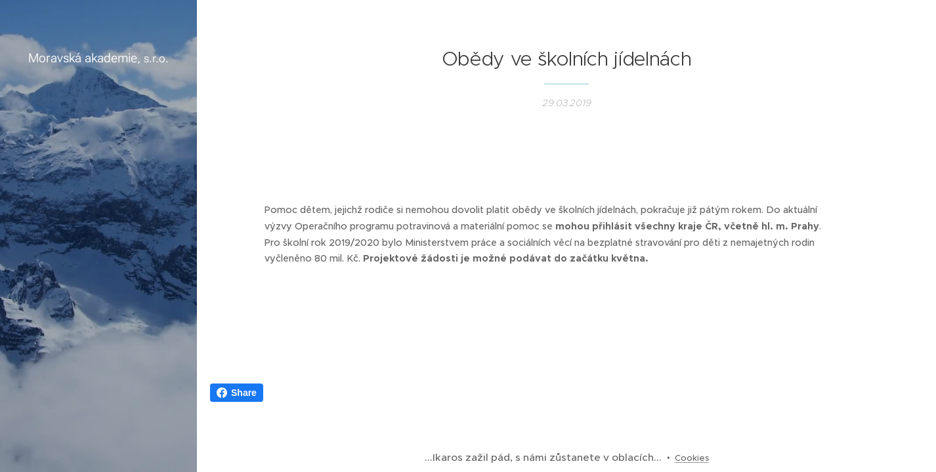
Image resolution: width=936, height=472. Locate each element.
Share (237, 392)
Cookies (692, 457)
